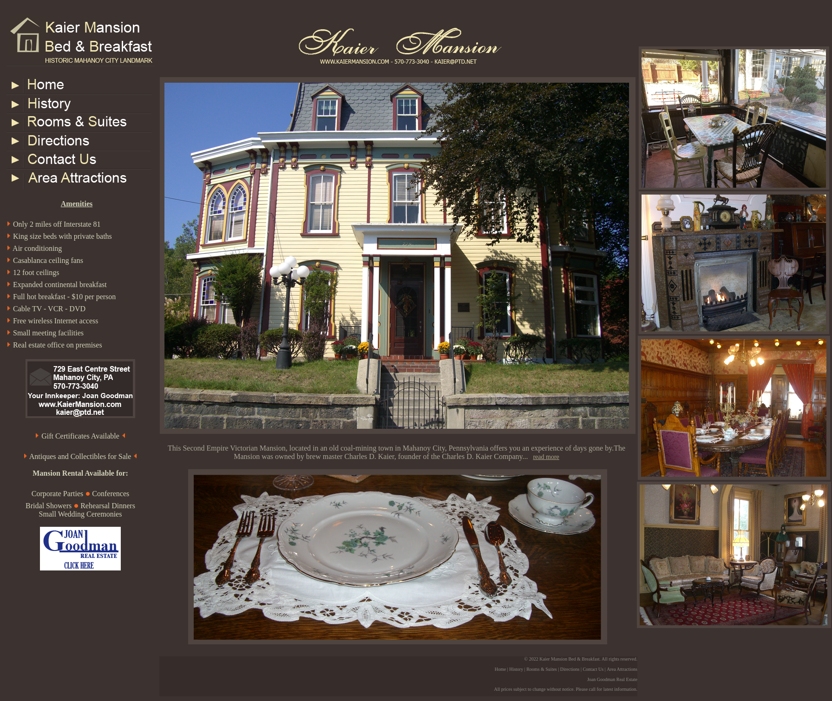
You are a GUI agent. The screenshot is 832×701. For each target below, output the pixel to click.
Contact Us (593, 669)
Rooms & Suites (541, 669)
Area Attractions (622, 669)
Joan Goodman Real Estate (612, 679)
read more (546, 456)
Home (500, 669)
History (516, 669)
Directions (570, 669)
